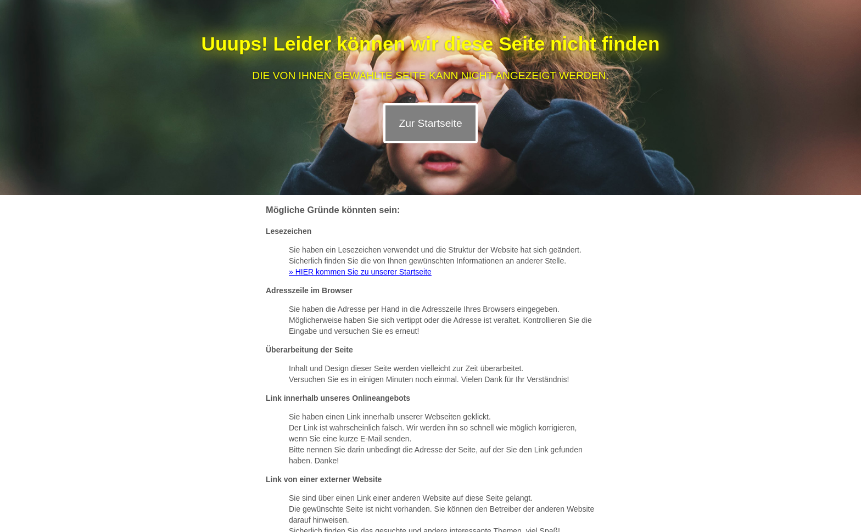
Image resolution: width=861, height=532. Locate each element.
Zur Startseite (430, 123)
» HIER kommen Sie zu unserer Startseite (360, 271)
